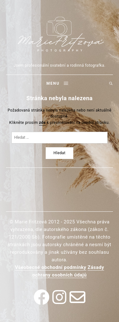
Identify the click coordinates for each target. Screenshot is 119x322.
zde (42, 122)
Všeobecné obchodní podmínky (50, 267)
